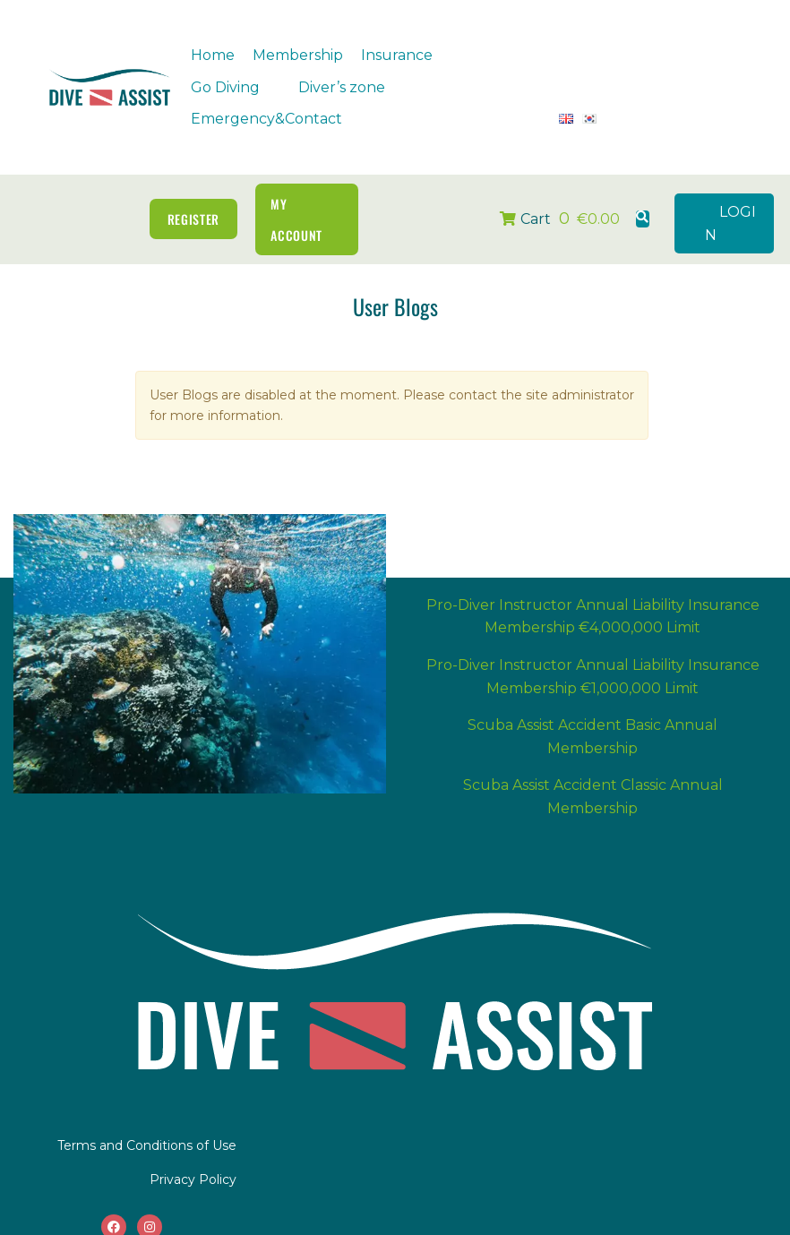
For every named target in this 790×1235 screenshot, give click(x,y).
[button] (407, 55)
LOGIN (730, 204)
